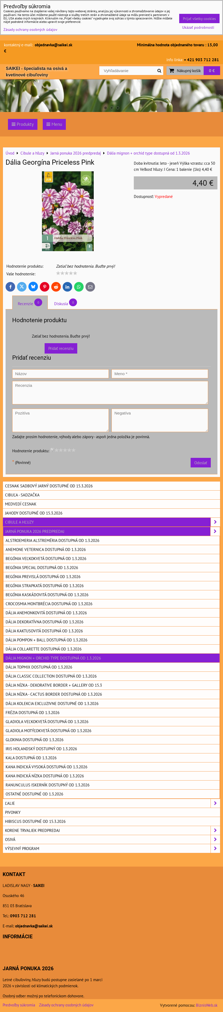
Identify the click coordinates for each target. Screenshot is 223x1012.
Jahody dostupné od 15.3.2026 (33, 513)
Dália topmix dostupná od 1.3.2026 (39, 667)
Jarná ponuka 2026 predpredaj (112, 531)
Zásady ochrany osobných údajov (66, 1004)
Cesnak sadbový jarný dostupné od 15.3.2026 (49, 485)
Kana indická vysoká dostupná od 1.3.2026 (46, 766)
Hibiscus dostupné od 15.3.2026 (35, 821)
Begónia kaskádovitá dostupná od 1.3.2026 (47, 594)
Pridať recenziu (61, 348)
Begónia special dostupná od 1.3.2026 (42, 567)
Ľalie (112, 803)
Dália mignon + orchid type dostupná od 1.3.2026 (53, 658)
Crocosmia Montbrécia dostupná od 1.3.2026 (49, 603)
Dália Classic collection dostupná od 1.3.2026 (51, 676)
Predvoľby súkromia (19, 1004)
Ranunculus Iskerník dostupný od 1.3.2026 (47, 784)
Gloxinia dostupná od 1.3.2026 (34, 739)
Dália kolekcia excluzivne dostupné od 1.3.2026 (52, 703)
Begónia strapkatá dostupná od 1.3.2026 (45, 585)
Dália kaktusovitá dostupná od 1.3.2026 (44, 630)
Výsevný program (112, 848)
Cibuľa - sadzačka (22, 494)
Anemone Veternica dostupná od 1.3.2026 (46, 549)
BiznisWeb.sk (206, 1005)
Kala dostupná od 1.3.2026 (31, 757)
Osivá (112, 839)
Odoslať (200, 462)
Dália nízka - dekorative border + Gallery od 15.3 (54, 685)
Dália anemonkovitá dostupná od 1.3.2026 (46, 612)
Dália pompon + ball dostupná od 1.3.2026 (46, 639)
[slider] (66, 273)
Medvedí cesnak (20, 504)
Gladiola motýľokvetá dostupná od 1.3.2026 (48, 730)
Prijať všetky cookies (199, 18)
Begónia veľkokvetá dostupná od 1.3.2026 (46, 558)
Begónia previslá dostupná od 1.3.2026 (43, 576)
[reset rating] (52, 450)
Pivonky (12, 812)
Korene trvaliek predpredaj (112, 830)
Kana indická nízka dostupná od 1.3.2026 (45, 775)
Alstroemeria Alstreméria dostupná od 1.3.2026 (52, 540)
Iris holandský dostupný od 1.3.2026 (41, 748)
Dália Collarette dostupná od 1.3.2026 (44, 649)
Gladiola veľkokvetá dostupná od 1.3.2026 (47, 721)
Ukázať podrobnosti (198, 27)
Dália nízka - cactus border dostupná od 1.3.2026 (54, 694)
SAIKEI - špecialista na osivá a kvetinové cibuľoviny (36, 71)
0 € (212, 70)
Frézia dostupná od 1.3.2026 (32, 712)
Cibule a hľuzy (112, 522)
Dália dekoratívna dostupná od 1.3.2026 (44, 621)
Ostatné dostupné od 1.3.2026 (34, 794)
